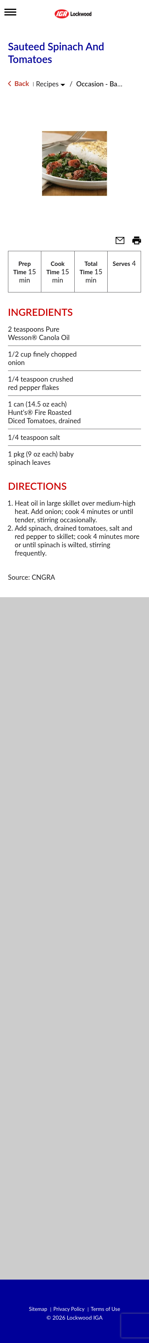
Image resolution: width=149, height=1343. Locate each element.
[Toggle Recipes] (62, 84)
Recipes (47, 84)
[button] (116, 243)
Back (18, 83)
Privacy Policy (68, 1309)
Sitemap (38, 1309)
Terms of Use (105, 1309)
